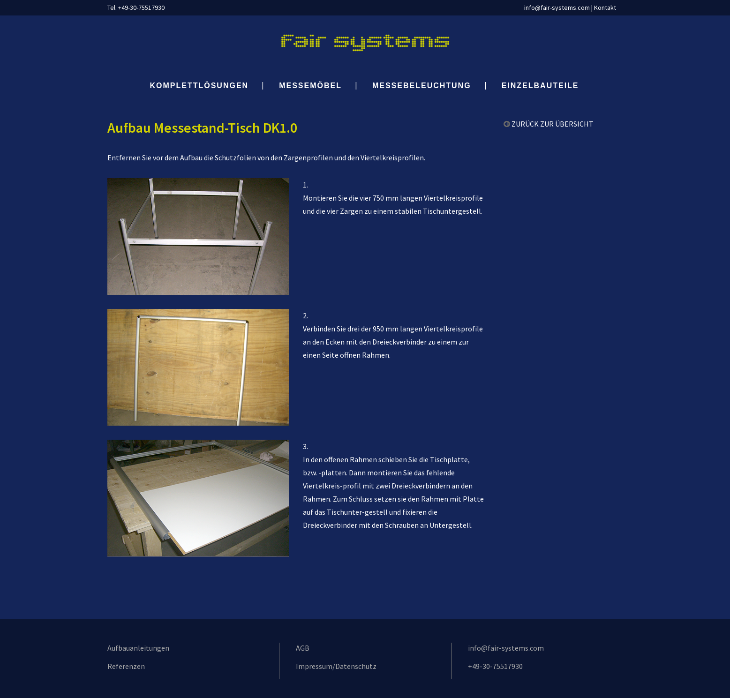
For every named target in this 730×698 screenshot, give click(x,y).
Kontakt (605, 7)
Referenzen (126, 666)
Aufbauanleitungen (138, 648)
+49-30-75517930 (495, 666)
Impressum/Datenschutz (336, 666)
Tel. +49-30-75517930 (136, 7)
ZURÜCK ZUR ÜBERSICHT (553, 123)
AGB (302, 648)
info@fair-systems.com (557, 7)
